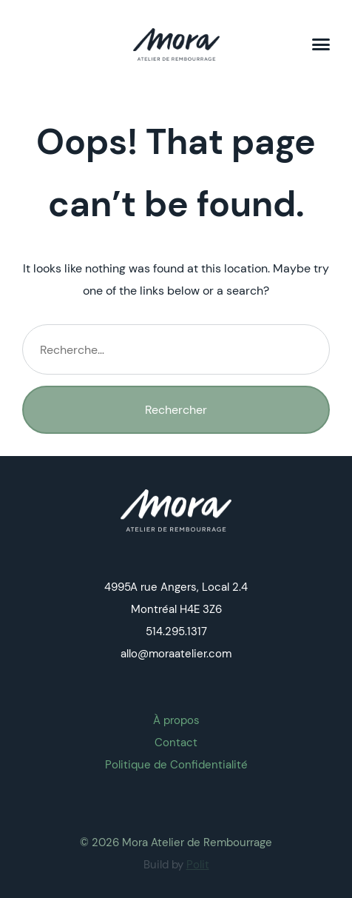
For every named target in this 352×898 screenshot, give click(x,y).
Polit (197, 864)
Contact (176, 742)
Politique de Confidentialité (176, 764)
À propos (176, 720)
